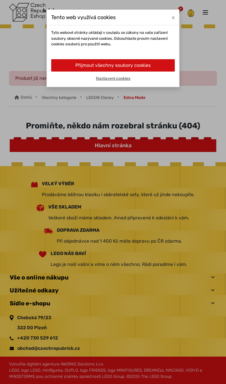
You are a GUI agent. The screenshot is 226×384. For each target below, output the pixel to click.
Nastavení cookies (113, 78)
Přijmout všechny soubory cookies (113, 65)
